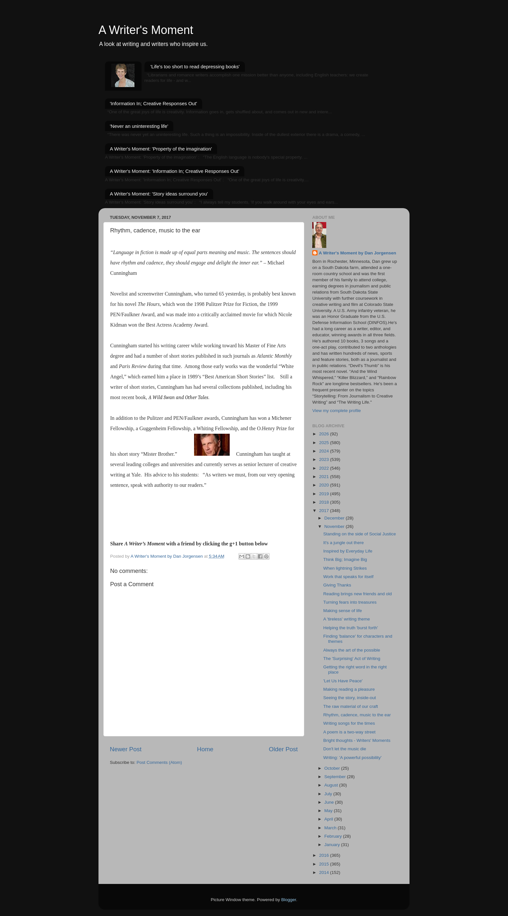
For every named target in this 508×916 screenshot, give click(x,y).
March (331, 827)
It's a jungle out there (343, 542)
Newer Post (126, 749)
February (333, 836)
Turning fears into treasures (350, 602)
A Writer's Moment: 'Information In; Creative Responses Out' (174, 171)
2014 (324, 872)
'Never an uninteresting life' (139, 126)
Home (205, 749)
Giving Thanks (337, 585)
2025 (324, 442)
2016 (324, 855)
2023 (324, 459)
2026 (324, 433)
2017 (324, 510)
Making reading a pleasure (349, 689)
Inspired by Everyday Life (348, 551)
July (328, 793)
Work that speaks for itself (348, 576)
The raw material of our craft (350, 706)
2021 (324, 476)
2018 (324, 502)
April (329, 819)
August (331, 785)
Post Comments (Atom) (159, 762)
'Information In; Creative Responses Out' (153, 103)
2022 (324, 468)
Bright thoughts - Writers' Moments (356, 740)
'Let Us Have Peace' (343, 680)
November (335, 526)
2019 (324, 493)
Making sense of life (342, 610)
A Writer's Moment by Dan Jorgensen (357, 253)
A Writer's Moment (145, 30)
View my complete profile (336, 410)
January (332, 844)
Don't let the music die (344, 748)
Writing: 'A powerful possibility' (352, 757)
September (335, 776)
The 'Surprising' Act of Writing (351, 658)
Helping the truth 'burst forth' (350, 627)
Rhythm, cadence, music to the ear (357, 714)
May (329, 810)
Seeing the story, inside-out (349, 697)
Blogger (288, 899)
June (329, 802)
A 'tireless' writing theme (346, 619)
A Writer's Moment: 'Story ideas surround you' (159, 193)
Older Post (283, 749)
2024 (324, 451)
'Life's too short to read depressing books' (194, 66)
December (335, 518)
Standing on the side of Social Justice (359, 533)
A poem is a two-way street (349, 732)
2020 (324, 485)
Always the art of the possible (351, 650)
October (332, 768)
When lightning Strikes (345, 568)
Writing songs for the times (349, 723)
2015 (324, 864)
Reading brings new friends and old (357, 593)
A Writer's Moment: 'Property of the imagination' (161, 148)
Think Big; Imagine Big (345, 559)
